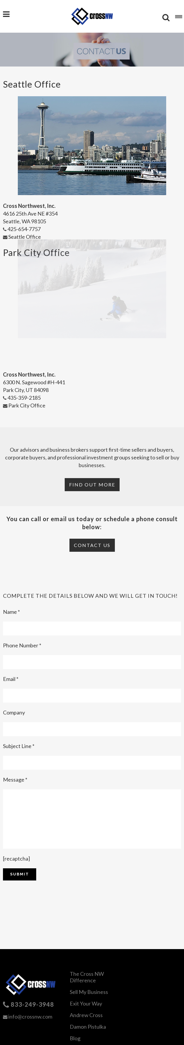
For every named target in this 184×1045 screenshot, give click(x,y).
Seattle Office (22, 236)
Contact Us (92, 545)
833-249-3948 (32, 1004)
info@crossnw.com (30, 1016)
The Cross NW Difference (87, 977)
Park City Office (24, 405)
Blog (75, 1038)
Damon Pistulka (88, 1026)
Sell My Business (89, 992)
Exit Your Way (86, 1003)
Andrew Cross (86, 1015)
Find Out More (92, 484)
